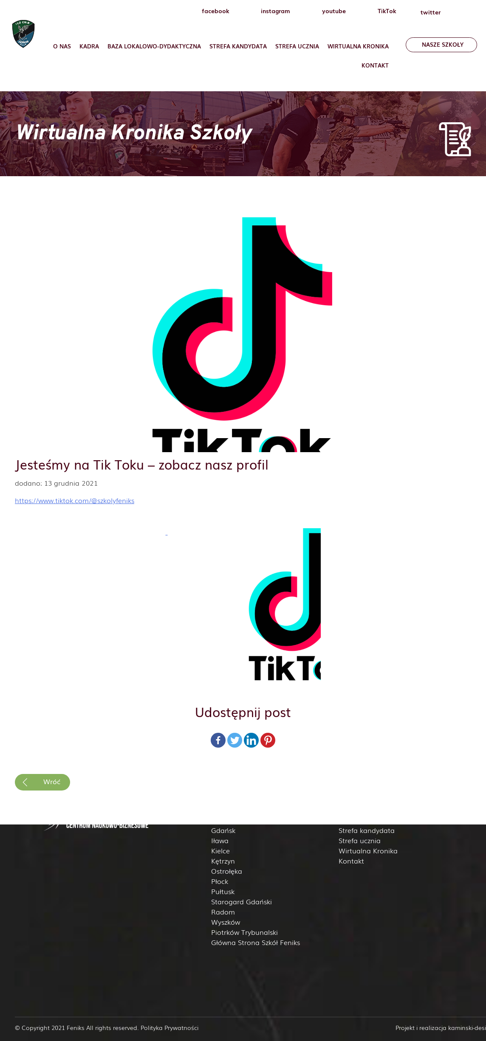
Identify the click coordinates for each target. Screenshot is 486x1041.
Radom (223, 911)
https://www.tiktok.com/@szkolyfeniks (74, 500)
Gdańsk (223, 830)
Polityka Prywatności (169, 1027)
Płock (219, 881)
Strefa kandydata (367, 830)
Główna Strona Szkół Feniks (255, 942)
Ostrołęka (226, 871)
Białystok (225, 799)
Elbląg (221, 820)
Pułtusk (223, 891)
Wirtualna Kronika (358, 46)
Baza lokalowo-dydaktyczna (154, 46)
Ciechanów (229, 810)
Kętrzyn (223, 860)
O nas (62, 46)
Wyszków (225, 922)
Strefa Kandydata (238, 46)
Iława (220, 840)
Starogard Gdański (241, 901)
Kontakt (375, 65)
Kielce (220, 850)
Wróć (51, 781)
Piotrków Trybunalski (244, 932)
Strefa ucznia (297, 46)
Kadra (89, 46)
